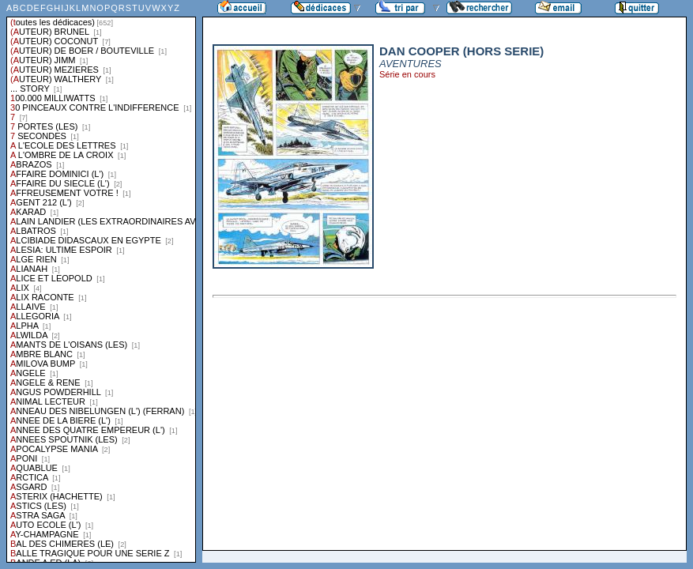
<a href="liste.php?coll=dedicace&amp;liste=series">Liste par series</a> (101, 281)
